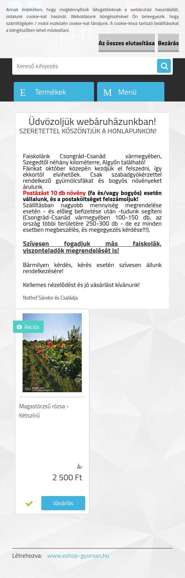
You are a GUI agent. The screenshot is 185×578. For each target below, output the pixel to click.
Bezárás (168, 42)
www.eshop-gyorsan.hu (78, 555)
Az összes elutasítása (127, 42)
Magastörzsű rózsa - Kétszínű (44, 411)
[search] (164, 66)
